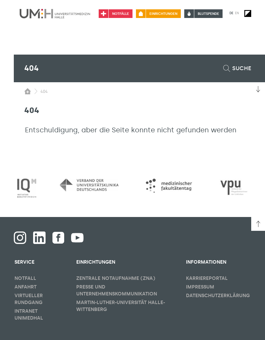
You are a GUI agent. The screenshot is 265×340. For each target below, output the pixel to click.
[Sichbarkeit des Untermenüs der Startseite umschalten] (27, 91)
